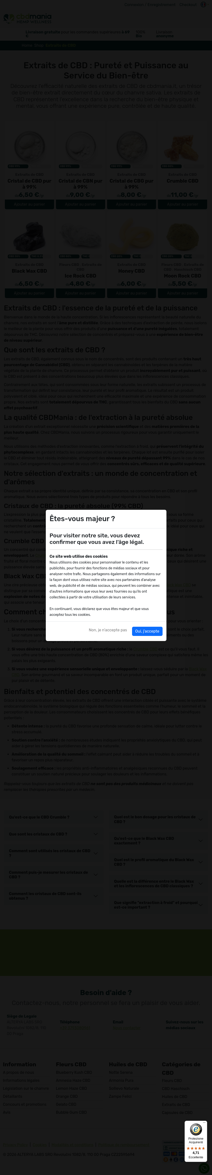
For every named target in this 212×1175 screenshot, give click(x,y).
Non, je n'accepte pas (108, 630)
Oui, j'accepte (147, 631)
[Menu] (204, 1124)
